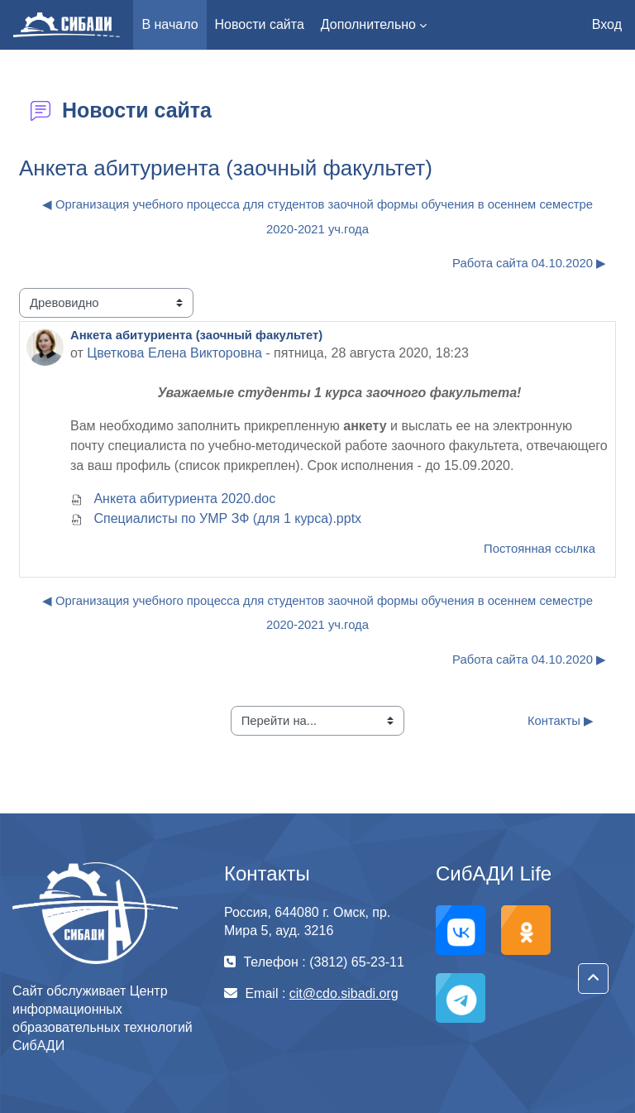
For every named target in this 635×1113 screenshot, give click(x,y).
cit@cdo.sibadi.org (344, 993)
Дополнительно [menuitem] (368, 24)
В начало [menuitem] (169, 24)
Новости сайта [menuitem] (259, 24)
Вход (607, 24)
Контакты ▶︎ (561, 720)
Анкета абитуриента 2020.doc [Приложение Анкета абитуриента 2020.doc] (172, 499)
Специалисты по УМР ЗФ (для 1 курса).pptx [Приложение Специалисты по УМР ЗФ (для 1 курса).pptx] (215, 518)
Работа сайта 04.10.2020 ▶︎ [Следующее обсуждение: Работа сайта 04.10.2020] (529, 263)
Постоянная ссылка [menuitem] (539, 548)
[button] (593, 978)
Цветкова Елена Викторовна (174, 353)
